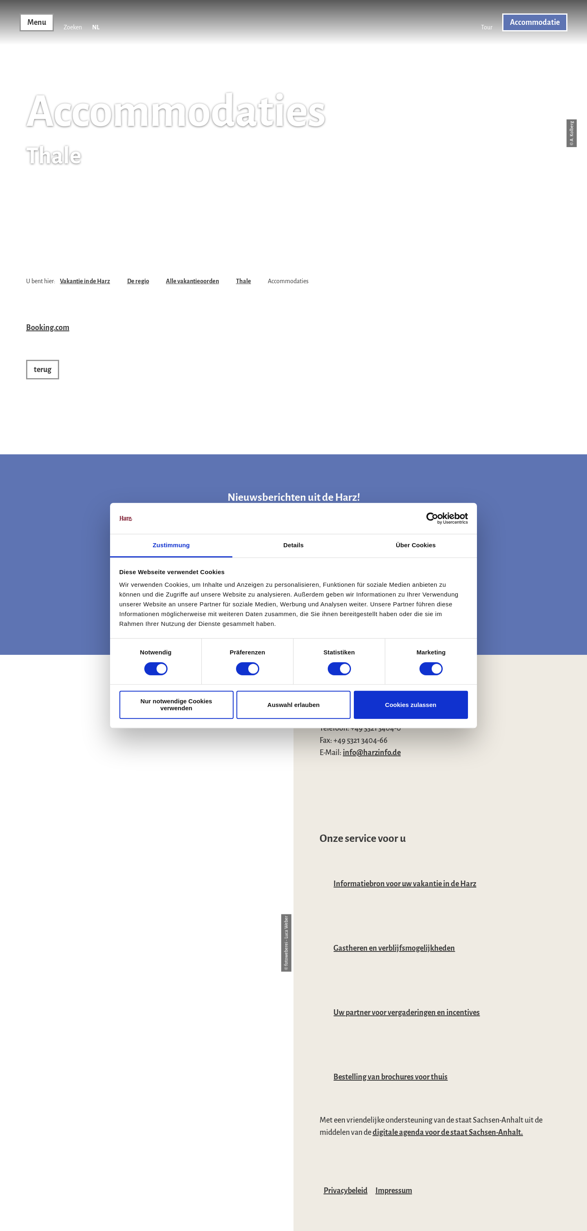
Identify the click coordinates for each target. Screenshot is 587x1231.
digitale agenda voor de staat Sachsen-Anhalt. (448, 1132)
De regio (138, 281)
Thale (243, 281)
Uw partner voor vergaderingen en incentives (406, 1013)
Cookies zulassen (411, 704)
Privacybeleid (346, 1191)
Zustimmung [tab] (171, 545)
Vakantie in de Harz (85, 281)
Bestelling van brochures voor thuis (390, 1077)
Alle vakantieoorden (192, 281)
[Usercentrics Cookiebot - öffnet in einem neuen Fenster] (432, 518)
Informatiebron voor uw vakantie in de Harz (404, 884)
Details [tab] (293, 545)
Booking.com (47, 328)
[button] (486, 22)
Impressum (393, 1191)
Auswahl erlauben (293, 704)
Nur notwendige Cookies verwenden (176, 704)
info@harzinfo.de (372, 753)
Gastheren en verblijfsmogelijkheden (394, 948)
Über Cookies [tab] (416, 545)
